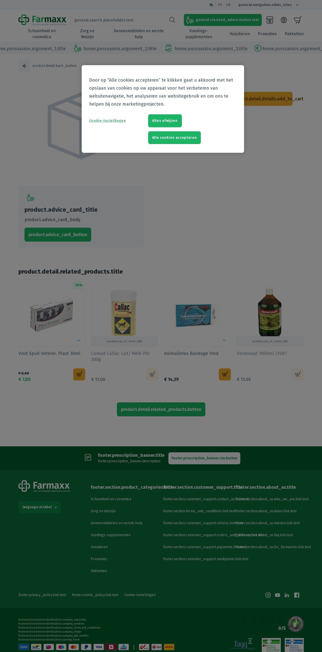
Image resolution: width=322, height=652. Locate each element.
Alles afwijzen (165, 121)
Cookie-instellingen (107, 121)
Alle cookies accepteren (174, 138)
